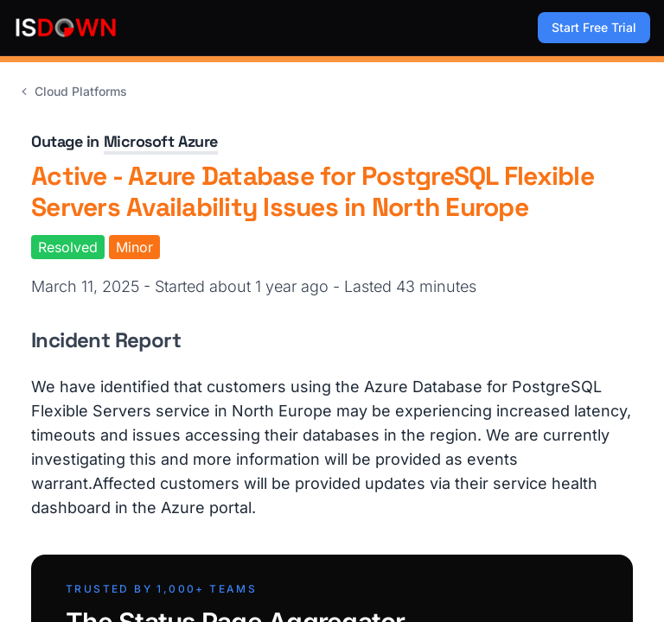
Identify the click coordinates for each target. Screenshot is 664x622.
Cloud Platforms (72, 91)
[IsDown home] (66, 27)
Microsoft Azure (161, 141)
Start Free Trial (594, 27)
